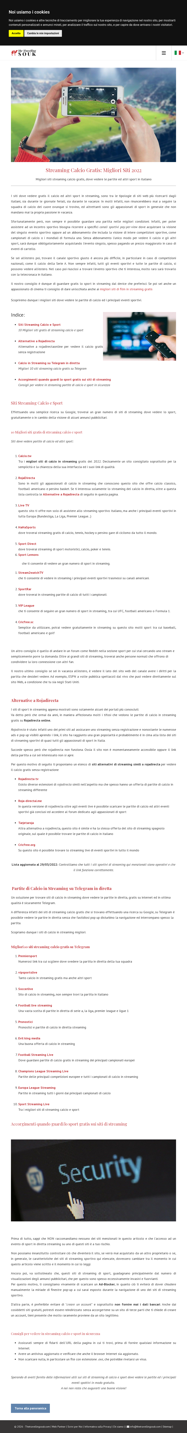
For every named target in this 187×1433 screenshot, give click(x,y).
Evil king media (29, 1038)
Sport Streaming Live (33, 1104)
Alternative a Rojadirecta (61, 494)
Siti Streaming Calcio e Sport (37, 403)
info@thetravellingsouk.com (145, 1426)
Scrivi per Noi (75, 1426)
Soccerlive (25, 989)
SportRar (24, 589)
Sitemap (167, 1426)
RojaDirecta (26, 478)
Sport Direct (27, 544)
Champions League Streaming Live (43, 1071)
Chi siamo (118, 1426)
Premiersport (27, 956)
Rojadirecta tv (28, 779)
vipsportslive (27, 972)
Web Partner (59, 1426)
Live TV (23, 505)
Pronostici (25, 1022)
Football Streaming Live (35, 1055)
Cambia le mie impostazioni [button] (43, 33)
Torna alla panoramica (30, 1408)
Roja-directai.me (30, 801)
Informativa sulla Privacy (97, 1426)
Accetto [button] (16, 33)
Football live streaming (35, 1005)
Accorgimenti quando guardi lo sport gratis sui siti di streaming (69, 1124)
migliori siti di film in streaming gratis (126, 289)
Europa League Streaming (37, 1087)
